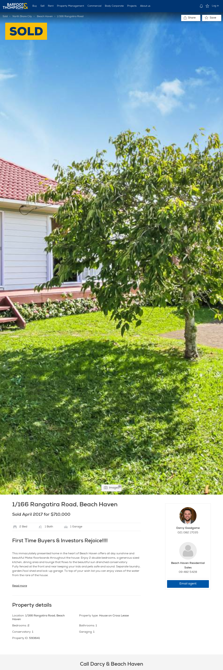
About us (145, 6)
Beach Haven (45, 16)
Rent (50, 6)
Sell (42, 6)
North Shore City (22, 16)
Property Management (70, 6)
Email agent (188, 583)
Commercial (94, 6)
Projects (132, 6)
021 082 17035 (188, 532)
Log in (215, 6)
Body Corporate (114, 6)
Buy (34, 6)
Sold (5, 16)
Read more (19, 586)
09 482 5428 (188, 572)
